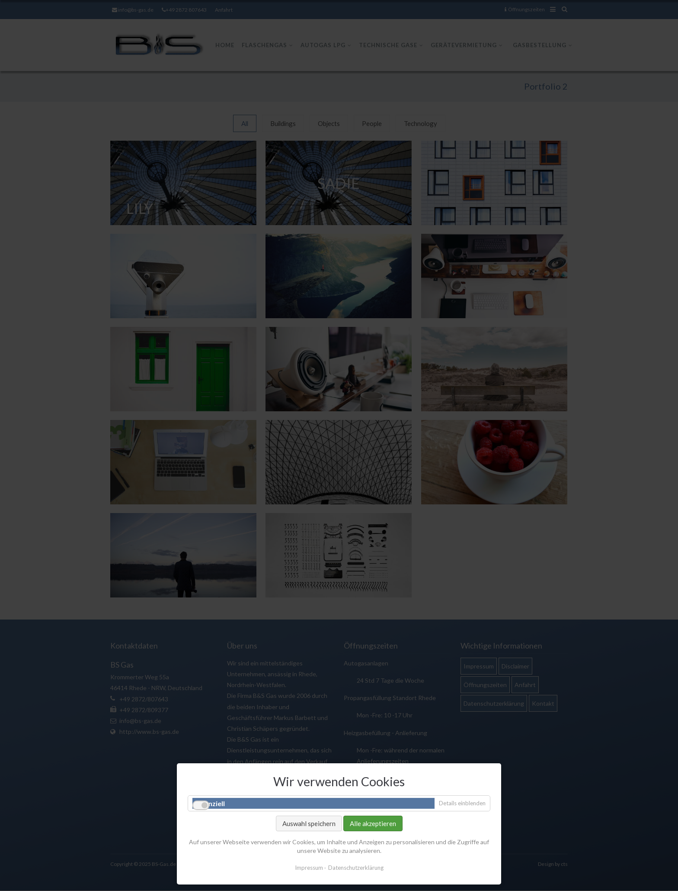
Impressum (309, 867)
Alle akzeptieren (373, 823)
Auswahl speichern (309, 823)
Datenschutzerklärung (356, 867)
